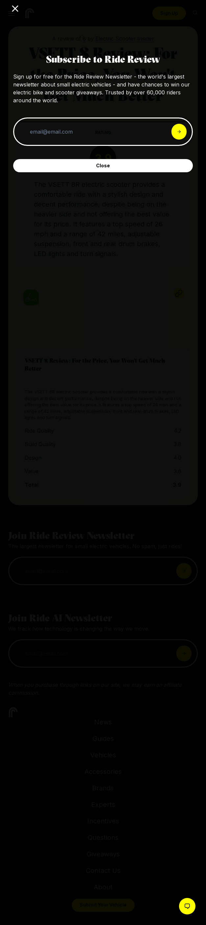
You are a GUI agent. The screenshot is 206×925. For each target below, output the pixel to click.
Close (103, 165)
